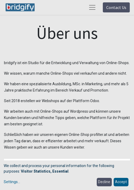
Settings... (12, 182)
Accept (121, 182)
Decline (104, 182)
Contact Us (116, 7)
